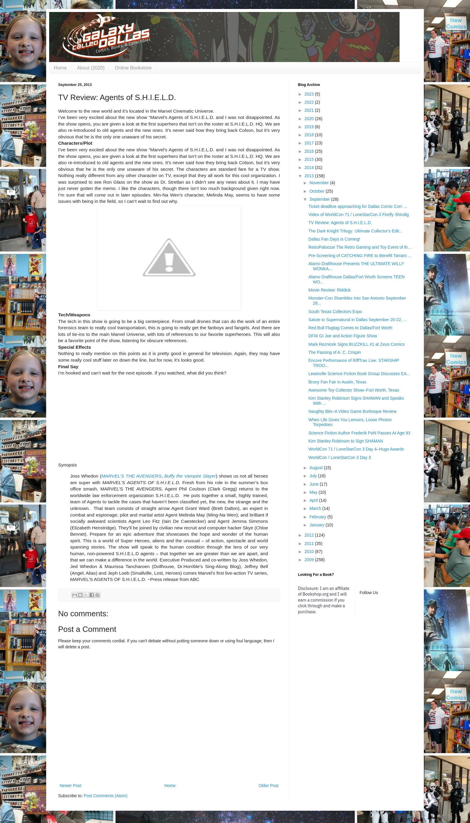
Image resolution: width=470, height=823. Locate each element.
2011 (310, 543)
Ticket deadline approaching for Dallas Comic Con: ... (357, 206)
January (317, 525)
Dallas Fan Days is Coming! (334, 239)
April (314, 500)
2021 (310, 110)
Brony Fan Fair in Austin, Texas (337, 382)
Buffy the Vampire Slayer (190, 475)
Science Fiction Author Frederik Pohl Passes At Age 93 (359, 433)
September (320, 199)
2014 (310, 167)
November (319, 182)
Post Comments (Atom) (105, 795)
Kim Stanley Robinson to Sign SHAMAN (345, 441)
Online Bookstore (133, 67)
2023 (310, 94)
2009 (310, 559)
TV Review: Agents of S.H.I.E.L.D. (340, 222)
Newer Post (70, 785)
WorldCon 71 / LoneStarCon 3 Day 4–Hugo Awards (356, 449)
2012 (310, 535)
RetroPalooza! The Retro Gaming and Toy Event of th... (359, 247)
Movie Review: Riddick (329, 290)
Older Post (268, 785)
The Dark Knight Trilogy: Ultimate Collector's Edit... (355, 231)
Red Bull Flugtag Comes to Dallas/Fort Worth (350, 327)
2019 (310, 126)
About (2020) (91, 67)
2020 (310, 118)
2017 (310, 143)
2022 (310, 102)
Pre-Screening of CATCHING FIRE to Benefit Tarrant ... (359, 255)
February (318, 516)
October (317, 191)
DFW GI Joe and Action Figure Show (342, 335)
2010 (310, 551)
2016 (310, 151)
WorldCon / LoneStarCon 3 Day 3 (339, 457)
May (313, 492)
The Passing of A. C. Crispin (334, 352)
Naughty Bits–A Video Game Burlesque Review (352, 411)
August (316, 467)
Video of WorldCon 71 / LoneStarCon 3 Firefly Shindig (358, 214)
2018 (310, 134)
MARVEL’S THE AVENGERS (131, 475)
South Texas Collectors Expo (335, 311)
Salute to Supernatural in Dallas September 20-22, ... (357, 319)
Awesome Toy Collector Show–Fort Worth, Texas (353, 390)
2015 (310, 159)
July (313, 475)
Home (60, 67)
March (315, 508)
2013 (310, 175)
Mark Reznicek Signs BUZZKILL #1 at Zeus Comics (356, 344)
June (314, 484)
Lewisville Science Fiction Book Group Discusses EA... (359, 373)
